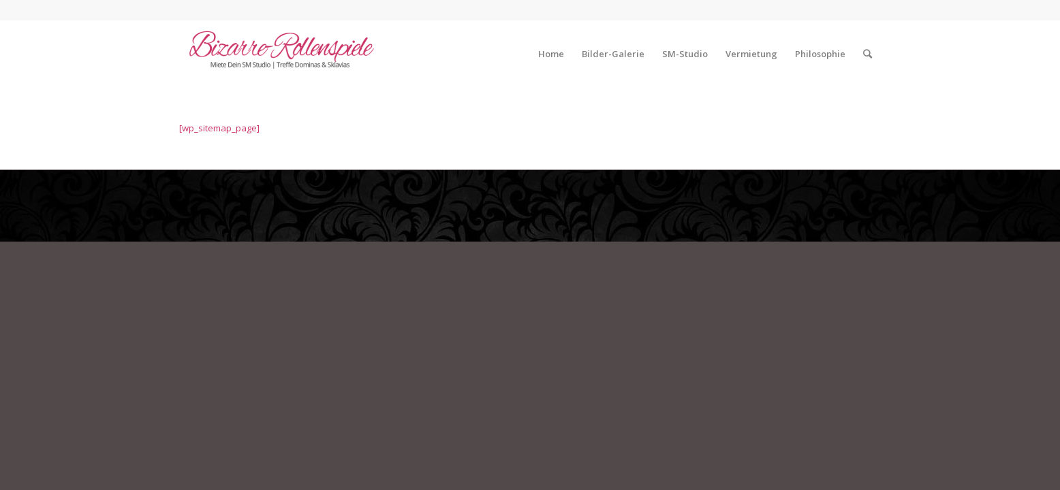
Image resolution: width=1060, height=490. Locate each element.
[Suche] (867, 54)
